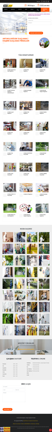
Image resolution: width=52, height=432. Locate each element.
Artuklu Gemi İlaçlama (43, 133)
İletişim (14, 423)
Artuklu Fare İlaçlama (10, 153)
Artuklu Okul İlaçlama (26, 133)
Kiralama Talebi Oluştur (36, 33)
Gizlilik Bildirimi (27, 423)
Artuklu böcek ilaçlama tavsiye (43, 426)
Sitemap (37, 423)
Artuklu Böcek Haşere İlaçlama (43, 91)
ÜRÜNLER (31, 9)
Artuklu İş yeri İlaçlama (10, 112)
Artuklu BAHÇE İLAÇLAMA (43, 153)
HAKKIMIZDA (13, 9)
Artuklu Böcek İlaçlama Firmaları (36, 426)
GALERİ (26, 9)
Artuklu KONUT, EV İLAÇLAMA (11, 194)
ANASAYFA (5, 9)
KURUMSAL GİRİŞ (45, 10)
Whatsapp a (31, 5)
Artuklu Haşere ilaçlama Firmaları (12, 426)
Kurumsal (18, 423)
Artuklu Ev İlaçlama (28, 194)
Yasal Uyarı (33, 423)
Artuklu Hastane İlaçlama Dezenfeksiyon (11, 91)
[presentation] (35, 28)
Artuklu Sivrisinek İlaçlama (43, 195)
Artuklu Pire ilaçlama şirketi (19, 426)
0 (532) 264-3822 (44, 5)
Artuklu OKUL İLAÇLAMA (10, 174)
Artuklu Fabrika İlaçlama (43, 112)
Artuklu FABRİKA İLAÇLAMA (43, 174)
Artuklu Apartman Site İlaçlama (11, 70)
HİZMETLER (20, 9)
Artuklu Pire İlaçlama (26, 70)
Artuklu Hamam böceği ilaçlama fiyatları (27, 426)
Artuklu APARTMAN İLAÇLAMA (28, 153)
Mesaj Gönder (7, 409)
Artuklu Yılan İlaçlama (42, 70)
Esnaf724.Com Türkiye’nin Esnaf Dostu (30, 420)
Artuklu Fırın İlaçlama (10, 133)
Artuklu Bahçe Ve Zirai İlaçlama (11, 215)
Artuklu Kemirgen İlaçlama (27, 91)
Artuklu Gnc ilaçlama (5, 426)
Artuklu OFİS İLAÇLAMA (26, 174)
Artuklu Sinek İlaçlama (43, 215)
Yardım (22, 423)
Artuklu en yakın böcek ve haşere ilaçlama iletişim (29, 428)
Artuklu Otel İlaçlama (26, 112)
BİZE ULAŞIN (38, 10)
